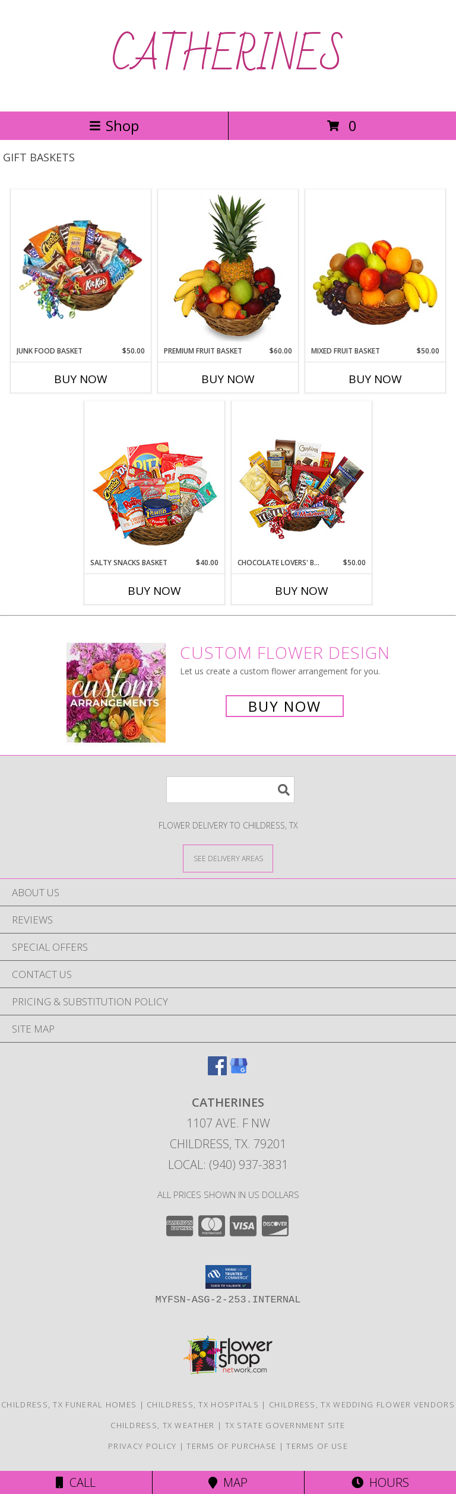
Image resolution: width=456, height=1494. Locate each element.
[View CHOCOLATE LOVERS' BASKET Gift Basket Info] (302, 480)
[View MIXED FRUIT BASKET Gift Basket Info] (375, 268)
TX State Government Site (285, 1425)
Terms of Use (317, 1446)
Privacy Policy (142, 1446)
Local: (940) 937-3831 (228, 1165)
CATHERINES (228, 56)
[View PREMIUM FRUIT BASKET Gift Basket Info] (228, 268)
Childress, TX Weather (162, 1425)
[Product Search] (230, 789)
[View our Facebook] (217, 1071)
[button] (228, 1277)
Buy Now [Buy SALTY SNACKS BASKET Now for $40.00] (154, 590)
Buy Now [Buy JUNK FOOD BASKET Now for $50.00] (80, 379)
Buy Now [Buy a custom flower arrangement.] (284, 706)
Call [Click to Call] (76, 1482)
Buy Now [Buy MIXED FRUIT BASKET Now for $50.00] (375, 379)
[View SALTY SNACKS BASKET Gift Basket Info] (154, 480)
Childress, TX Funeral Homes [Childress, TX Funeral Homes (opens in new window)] (69, 1404)
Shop (114, 125)
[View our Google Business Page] (238, 1071)
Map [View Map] (228, 1482)
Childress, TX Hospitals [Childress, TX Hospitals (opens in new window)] (203, 1404)
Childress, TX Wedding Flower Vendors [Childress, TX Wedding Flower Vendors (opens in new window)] (362, 1404)
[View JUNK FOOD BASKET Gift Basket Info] (81, 268)
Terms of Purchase (231, 1446)
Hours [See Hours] (380, 1482)
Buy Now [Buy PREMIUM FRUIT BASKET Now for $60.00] (228, 379)
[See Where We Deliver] (228, 858)
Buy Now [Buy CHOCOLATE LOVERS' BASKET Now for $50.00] (301, 590)
